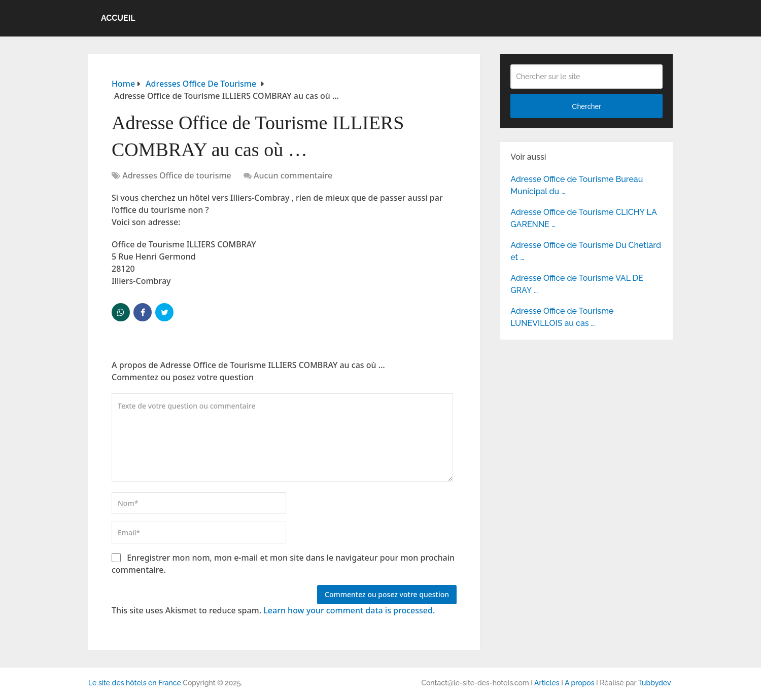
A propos (580, 683)
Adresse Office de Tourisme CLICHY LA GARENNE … (583, 218)
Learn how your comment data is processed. (349, 610)
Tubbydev (654, 683)
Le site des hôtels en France (134, 683)
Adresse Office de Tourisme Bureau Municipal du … (576, 185)
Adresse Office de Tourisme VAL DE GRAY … (576, 284)
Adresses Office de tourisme (176, 175)
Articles (547, 683)
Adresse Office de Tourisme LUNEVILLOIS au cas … (561, 317)
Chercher (586, 106)
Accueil (118, 18)
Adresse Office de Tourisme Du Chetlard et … (585, 251)
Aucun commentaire (293, 175)
